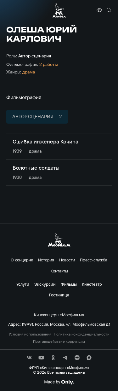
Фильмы (69, 284)
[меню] (12, 10)
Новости (67, 259)
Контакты (59, 270)
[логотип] (59, 10)
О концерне (22, 259)
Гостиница (59, 294)
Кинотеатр (92, 284)
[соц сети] (29, 357)
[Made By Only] (59, 382)
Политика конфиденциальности (82, 334)
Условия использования (30, 334)
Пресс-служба (93, 259)
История (46, 259)
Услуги (22, 284)
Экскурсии (45, 284)
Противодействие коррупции (59, 341)
